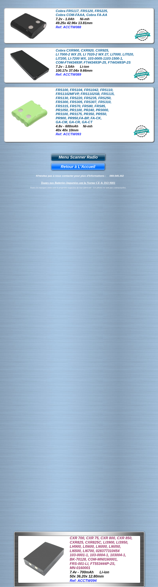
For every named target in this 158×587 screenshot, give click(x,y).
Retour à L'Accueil (78, 166)
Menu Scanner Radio (78, 157)
